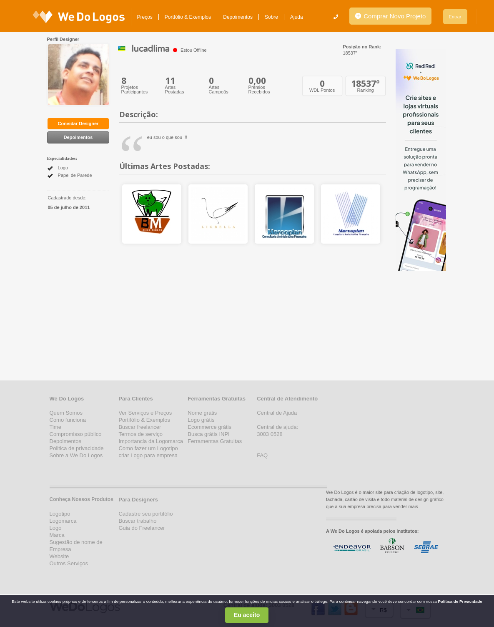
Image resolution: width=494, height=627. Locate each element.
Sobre (271, 17)
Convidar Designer (78, 123)
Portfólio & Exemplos (188, 17)
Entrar (455, 16)
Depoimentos (238, 17)
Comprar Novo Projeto (390, 16)
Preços (145, 17)
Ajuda (296, 17)
